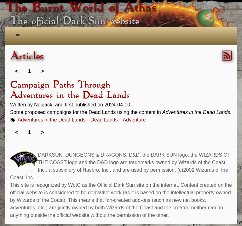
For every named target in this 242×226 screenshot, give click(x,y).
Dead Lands (104, 119)
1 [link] (29, 71)
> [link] (42, 71)
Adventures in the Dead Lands (51, 119)
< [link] (16, 71)
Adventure (134, 119)
